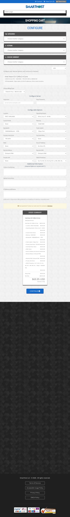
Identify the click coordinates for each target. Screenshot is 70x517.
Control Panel (7, 120)
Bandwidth (6, 128)
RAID (4, 143)
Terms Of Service (35, 483)
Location (5, 113)
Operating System (41, 113)
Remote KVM (39, 150)
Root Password (40, 99)
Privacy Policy (35, 493)
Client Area (62, 1)
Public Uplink (39, 128)
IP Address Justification (9, 189)
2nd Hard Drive (40, 135)
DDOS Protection (41, 157)
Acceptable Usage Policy (35, 488)
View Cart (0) (50, 1)
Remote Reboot (7, 150)
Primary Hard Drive (8, 135)
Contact (39, 1)
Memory (38, 120)
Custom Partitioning (8, 167)
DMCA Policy (35, 497)
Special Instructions (8, 178)
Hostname (6, 99)
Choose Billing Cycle (8, 88)
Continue (35, 291)
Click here (49, 206)
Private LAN (6, 157)
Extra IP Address (40, 143)
